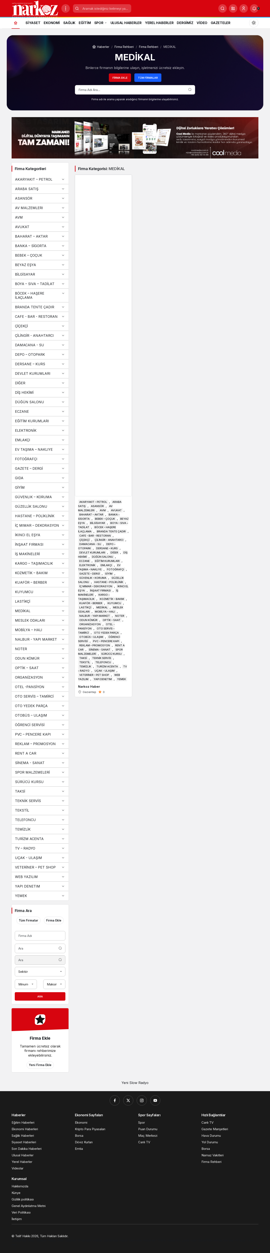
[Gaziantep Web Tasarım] (30, 1240)
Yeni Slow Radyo (135, 1083)
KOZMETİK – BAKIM (40, 573)
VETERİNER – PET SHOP (40, 867)
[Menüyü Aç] (65, 8)
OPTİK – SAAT (40, 668)
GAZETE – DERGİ (40, 468)
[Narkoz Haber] (103, 436)
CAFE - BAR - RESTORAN (40, 316)
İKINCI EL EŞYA (40, 535)
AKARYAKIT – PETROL (40, 179)
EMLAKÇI (40, 440)
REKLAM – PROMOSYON (40, 744)
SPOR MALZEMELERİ (40, 772)
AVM (40, 217)
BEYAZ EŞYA (40, 265)
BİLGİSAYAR (40, 274)
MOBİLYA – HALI (40, 630)
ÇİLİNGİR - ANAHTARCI (40, 335)
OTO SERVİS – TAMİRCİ (40, 696)
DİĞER (40, 383)
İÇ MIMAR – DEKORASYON (40, 525)
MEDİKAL (40, 611)
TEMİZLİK (40, 829)
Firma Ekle (119, 77)
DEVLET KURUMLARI (40, 373)
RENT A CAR (40, 753)
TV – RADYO (40, 848)
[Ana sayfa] (16, 22)
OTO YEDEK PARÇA (40, 706)
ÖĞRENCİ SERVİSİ (40, 725)
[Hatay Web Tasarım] (62, 1240)
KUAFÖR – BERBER (40, 582)
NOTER (40, 649)
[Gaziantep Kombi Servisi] (215, 1240)
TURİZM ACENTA (40, 839)
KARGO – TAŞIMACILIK (40, 563)
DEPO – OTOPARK (40, 354)
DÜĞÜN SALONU (40, 402)
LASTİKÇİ (40, 601)
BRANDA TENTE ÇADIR (40, 307)
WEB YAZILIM (40, 877)
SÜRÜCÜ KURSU (40, 782)
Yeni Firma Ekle (40, 1065)
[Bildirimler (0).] (254, 8)
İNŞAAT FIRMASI (40, 544)
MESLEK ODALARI (40, 620)
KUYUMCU (40, 592)
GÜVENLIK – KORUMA (40, 497)
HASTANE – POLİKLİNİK (40, 516)
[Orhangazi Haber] (90, 1240)
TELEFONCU (40, 820)
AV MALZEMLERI (40, 208)
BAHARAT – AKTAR (40, 236)
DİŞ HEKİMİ (40, 392)
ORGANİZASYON (40, 677)
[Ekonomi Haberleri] (143, 1240)
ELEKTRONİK (40, 430)
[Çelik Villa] (189, 1240)
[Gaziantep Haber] (116, 1240)
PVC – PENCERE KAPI (40, 734)
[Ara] (222, 8)
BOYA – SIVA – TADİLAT (40, 284)
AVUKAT (40, 227)
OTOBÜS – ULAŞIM (40, 715)
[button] (233, 8)
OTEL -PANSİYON (40, 687)
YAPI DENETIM (40, 886)
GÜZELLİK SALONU (40, 506)
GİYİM (40, 487)
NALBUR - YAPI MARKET (40, 639)
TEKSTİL (40, 810)
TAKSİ (40, 791)
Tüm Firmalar (148, 77)
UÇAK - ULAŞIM (40, 858)
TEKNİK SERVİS (40, 801)
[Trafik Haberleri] (169, 1240)
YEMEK (40, 896)
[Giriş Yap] (243, 8)
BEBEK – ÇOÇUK (40, 255)
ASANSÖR (40, 198)
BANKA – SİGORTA (40, 246)
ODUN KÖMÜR (40, 658)
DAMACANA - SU (40, 345)
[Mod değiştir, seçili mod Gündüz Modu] (253, 22)
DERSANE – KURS (40, 364)
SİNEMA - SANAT (40, 763)
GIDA (40, 478)
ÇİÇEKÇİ (40, 326)
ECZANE (40, 411)
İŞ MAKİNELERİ (40, 554)
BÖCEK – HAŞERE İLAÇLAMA (40, 295)
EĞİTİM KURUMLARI (40, 421)
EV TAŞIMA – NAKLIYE (40, 449)
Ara (40, 996)
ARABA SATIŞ (40, 189)
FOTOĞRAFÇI (40, 459)
